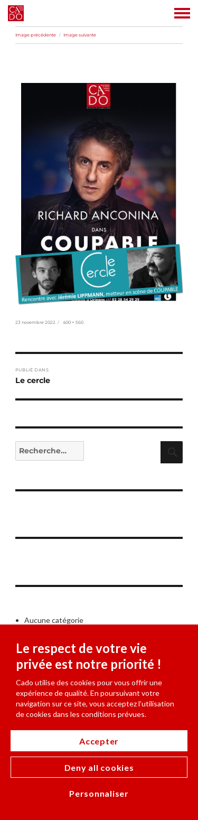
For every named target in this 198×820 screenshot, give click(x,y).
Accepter (99, 741)
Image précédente (35, 35)
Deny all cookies (99, 767)
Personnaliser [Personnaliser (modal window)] (99, 793)
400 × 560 (73, 322)
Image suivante (79, 35)
